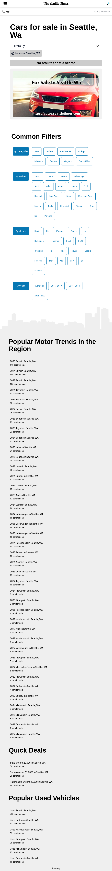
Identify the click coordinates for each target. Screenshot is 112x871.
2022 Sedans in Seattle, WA (24, 688)
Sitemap (56, 868)
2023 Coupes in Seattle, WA (24, 726)
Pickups (81, 151)
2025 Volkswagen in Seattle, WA (26, 526)
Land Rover (54, 196)
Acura (61, 186)
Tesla (50, 206)
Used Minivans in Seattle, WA (25, 850)
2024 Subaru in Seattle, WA (24, 478)
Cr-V (72, 261)
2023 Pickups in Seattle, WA (24, 602)
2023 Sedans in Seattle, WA (24, 420)
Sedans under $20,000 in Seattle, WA (29, 774)
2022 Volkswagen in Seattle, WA (26, 650)
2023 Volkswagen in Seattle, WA (26, 535)
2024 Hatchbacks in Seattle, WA (26, 545)
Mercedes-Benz (85, 196)
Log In (95, 11)
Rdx (62, 251)
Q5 (61, 261)
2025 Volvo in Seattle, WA (23, 573)
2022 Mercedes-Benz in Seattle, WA (28, 669)
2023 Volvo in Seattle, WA (23, 449)
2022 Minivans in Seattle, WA (25, 736)
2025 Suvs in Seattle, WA (23, 363)
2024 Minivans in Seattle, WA (25, 707)
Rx (47, 231)
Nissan (79, 206)
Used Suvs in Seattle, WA (23, 812)
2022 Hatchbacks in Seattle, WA (26, 621)
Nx (85, 231)
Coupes (53, 161)
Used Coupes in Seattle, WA (24, 860)
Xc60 (68, 241)
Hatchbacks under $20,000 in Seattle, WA (31, 784)
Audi (36, 186)
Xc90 (80, 241)
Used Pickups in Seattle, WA (24, 841)
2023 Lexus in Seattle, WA (23, 468)
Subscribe (105, 11)
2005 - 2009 (39, 296)
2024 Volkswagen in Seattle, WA (26, 516)
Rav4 (36, 231)
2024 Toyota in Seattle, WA (24, 392)
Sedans (49, 151)
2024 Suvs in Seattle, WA (23, 373)
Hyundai (38, 196)
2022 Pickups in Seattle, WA (24, 678)
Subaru (63, 176)
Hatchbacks (65, 151)
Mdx (51, 261)
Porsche (48, 216)
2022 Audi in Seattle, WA (22, 631)
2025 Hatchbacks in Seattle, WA (26, 612)
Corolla (88, 251)
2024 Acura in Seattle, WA (23, 564)
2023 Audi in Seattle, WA (22, 497)
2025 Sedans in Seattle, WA (24, 459)
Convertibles (84, 161)
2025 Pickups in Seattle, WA (24, 659)
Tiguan (74, 251)
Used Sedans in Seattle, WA (24, 822)
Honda (74, 186)
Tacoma (55, 241)
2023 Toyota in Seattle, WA (24, 430)
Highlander (39, 241)
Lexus (50, 176)
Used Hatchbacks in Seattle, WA (26, 831)
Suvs (36, 151)
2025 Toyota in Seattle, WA (24, 401)
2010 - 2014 (74, 286)
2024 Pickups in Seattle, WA (24, 592)
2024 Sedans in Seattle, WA (24, 439)
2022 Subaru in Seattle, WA (24, 698)
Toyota (37, 176)
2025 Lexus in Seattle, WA (23, 487)
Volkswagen (79, 176)
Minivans (38, 161)
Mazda (37, 206)
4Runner (60, 231)
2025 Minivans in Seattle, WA (25, 717)
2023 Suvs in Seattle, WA (23, 382)
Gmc (92, 206)
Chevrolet (64, 206)
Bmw (69, 196)
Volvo (48, 186)
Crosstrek (38, 251)
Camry (74, 231)
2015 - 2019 (56, 286)
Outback (38, 271)
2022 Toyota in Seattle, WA (24, 583)
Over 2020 (39, 286)
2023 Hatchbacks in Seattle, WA (26, 640)
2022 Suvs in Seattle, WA (23, 411)
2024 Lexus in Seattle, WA (23, 506)
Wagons (68, 161)
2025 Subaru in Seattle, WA (24, 554)
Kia (35, 216)
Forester (38, 261)
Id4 (52, 251)
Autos (6, 11)
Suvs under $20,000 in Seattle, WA (27, 764)
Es (82, 261)
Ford (86, 186)
